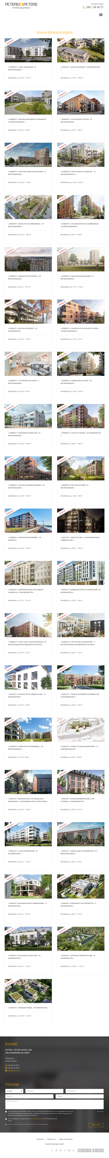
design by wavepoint (66, 1139)
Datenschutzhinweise (35, 1118)
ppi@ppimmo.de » (13, 1071)
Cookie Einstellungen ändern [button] (54, 1144)
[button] (101, 15)
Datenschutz (51, 1139)
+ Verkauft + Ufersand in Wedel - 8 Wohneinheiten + (28, 1008)
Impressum (40, 1139)
